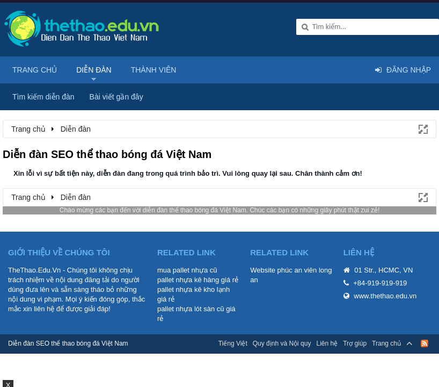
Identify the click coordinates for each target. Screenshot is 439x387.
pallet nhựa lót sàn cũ (190, 309)
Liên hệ (327, 343)
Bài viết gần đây (116, 96)
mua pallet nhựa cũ (187, 270)
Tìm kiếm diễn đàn (43, 96)
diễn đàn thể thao (168, 210)
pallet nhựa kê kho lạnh (193, 289)
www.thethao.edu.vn (385, 296)
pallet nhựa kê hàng (188, 280)
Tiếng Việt (232, 343)
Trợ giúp (355, 343)
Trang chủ (34, 70)
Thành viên (154, 70)
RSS (424, 343)
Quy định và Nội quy (282, 343)
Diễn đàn (94, 70)
